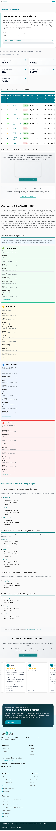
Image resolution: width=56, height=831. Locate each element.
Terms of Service (16, 829)
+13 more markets (6, 359)
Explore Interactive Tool (28, 181)
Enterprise (6, 793)
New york (5, 582)
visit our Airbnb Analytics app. (33, 631)
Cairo (4, 509)
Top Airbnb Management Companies (13, 806)
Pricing (32, 749)
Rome (15, 130)
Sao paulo (16, 120)
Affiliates (32, 787)
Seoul (4, 540)
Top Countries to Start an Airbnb (12, 800)
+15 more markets (6, 475)
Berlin (4, 561)
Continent (5, 34)
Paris (15, 111)
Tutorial (5, 752)
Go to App (6, 749)
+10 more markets (6, 301)
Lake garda (6, 599)
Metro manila (17, 134)
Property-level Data (8, 790)
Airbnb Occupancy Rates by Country (13, 809)
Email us (32, 755)
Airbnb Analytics (7, 781)
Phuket (5, 607)
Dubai (15, 144)
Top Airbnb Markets (8, 803)
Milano (5, 550)
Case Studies (7, 812)
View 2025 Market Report (28, 197)
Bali (14, 115)
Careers (32, 784)
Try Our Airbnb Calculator (28, 656)
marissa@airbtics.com (7, 762)
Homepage (4, 11)
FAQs (31, 752)
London (16, 107)
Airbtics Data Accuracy (36, 778)
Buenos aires (17, 139)
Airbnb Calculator (8, 784)
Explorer (5, 778)
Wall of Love (6, 815)
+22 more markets (6, 417)
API (4, 787)
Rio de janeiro (17, 125)
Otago (4, 615)
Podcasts (5, 818)
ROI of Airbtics (34, 781)
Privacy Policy (5, 829)
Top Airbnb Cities (15, 11)
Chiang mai (6, 499)
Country (23, 34)
